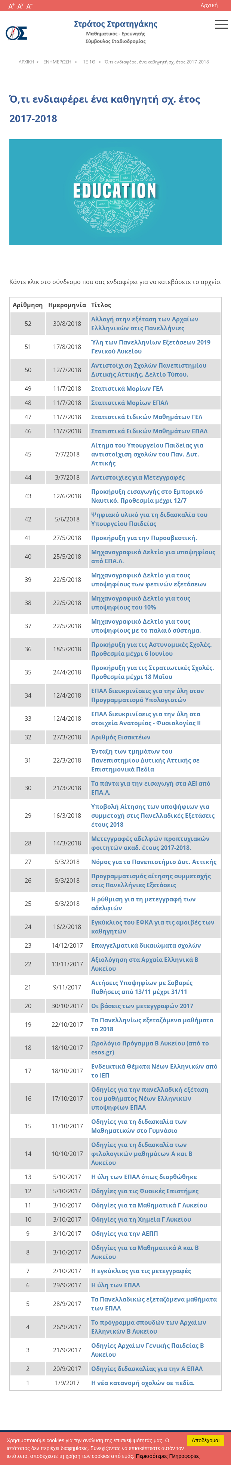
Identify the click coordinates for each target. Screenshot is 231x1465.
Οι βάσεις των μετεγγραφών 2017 (142, 1006)
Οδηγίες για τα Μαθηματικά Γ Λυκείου (149, 1205)
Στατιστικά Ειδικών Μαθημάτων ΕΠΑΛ (149, 431)
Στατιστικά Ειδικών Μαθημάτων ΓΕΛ (146, 417)
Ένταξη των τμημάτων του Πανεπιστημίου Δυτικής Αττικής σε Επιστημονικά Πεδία (145, 760)
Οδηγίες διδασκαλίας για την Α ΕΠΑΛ (147, 1369)
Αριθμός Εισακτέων (121, 737)
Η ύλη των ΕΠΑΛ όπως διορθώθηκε (144, 1177)
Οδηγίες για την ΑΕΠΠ (124, 1233)
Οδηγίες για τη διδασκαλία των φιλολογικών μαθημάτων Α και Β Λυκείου (141, 1154)
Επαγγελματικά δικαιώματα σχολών (146, 945)
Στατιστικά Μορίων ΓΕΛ (127, 388)
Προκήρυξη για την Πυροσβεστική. (144, 538)
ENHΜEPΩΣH (56, 62)
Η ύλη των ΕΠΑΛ (115, 1285)
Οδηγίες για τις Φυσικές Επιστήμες (144, 1191)
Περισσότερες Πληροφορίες (168, 1456)
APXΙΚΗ (26, 62)
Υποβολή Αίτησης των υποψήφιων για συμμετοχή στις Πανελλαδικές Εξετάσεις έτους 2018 (153, 815)
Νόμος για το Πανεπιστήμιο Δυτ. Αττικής (153, 862)
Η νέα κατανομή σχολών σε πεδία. (143, 1383)
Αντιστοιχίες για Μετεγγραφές (138, 477)
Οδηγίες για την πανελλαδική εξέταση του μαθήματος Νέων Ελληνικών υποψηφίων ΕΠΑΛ (150, 1098)
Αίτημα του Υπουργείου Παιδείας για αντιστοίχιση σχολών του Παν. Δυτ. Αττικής (147, 454)
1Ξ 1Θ (88, 62)
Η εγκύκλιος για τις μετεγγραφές (141, 1271)
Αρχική (209, 5)
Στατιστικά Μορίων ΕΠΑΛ (129, 403)
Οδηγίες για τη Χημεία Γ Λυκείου (141, 1219)
